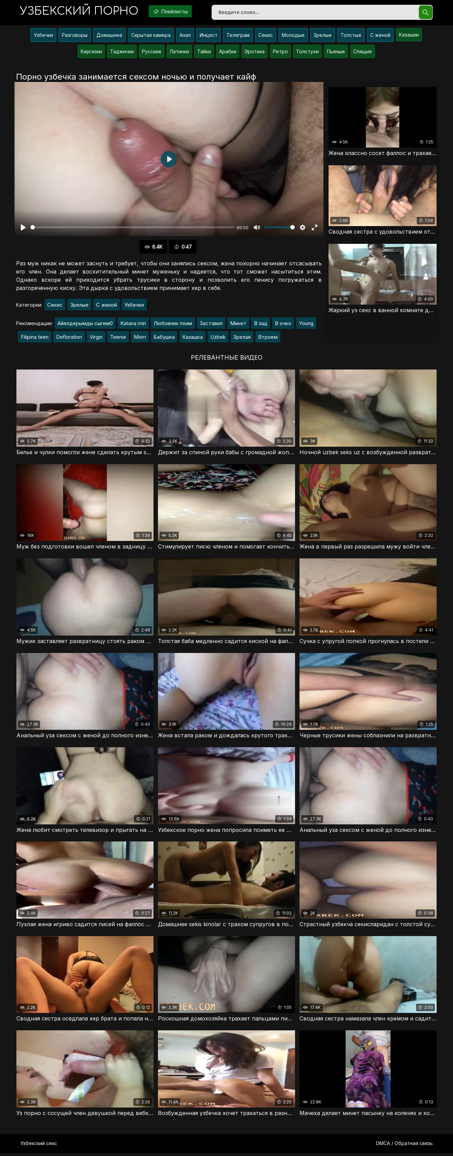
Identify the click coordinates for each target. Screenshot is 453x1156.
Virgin (96, 338)
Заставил (211, 324)
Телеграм (238, 36)
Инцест (208, 36)
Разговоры (75, 36)
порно (80, 12)
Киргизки (91, 53)
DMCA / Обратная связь (404, 1146)
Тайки (204, 53)
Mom (140, 338)
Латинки (179, 53)
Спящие (362, 53)
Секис (265, 36)
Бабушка (164, 338)
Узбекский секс (39, 1146)
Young (306, 324)
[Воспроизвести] (23, 228)
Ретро (280, 53)
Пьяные (336, 53)
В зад (260, 324)
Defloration (69, 338)
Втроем (268, 338)
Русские (151, 53)
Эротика (254, 53)
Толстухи (307, 53)
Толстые (351, 36)
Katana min (133, 324)
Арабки (227, 53)
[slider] (132, 229)
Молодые (293, 36)
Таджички (122, 53)
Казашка (192, 338)
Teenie (118, 338)
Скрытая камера (151, 36)
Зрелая (242, 338)
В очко (283, 324)
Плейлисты (175, 11)
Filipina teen (35, 338)
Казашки (409, 36)
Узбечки (43, 36)
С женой (380, 36)
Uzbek (218, 338)
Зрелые (323, 36)
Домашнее (109, 36)
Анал (185, 36)
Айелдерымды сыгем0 (85, 324)
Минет (238, 324)
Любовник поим (173, 324)
